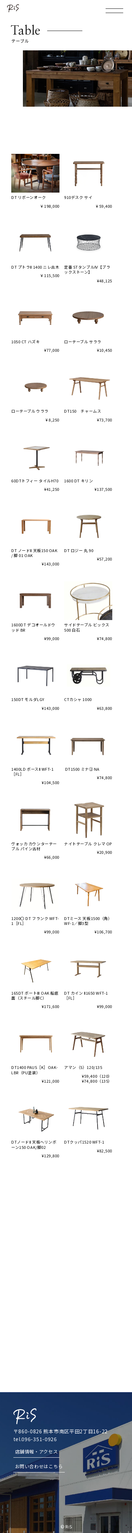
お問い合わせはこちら (39, 1466)
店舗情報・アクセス (36, 1451)
